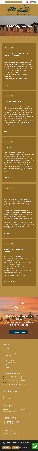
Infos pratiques (11, 365)
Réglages (24, 447)
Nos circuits (10, 351)
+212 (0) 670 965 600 (15, 379)
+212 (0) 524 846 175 (16, 377)
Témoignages (10, 362)
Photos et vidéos (11, 360)
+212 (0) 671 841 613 (15, 382)
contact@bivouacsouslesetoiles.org (15, 384)
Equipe (8, 355)
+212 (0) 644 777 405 (11, 380)
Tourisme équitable (12, 353)
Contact (9, 367)
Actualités (9, 358)
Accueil (8, 348)
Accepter (6, 447)
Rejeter (16, 447)
